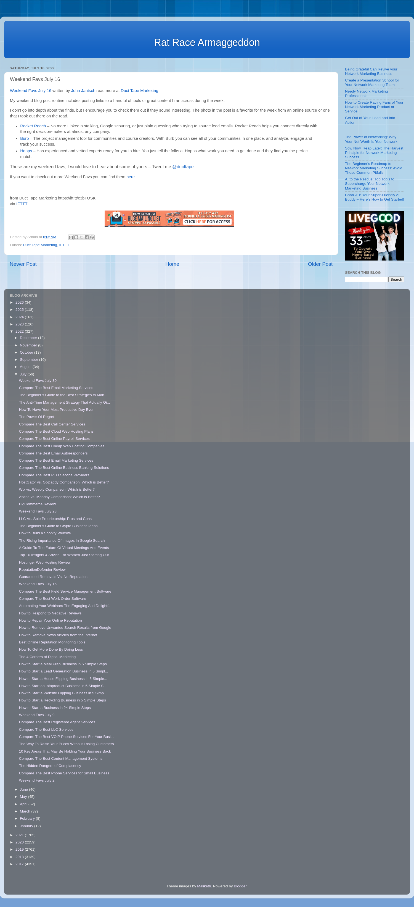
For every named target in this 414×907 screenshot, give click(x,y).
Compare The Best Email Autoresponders (53, 453)
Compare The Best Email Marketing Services (56, 388)
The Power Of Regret (36, 417)
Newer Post (23, 264)
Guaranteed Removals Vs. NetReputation (53, 577)
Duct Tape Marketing (139, 90)
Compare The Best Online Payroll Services (54, 439)
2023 (20, 324)
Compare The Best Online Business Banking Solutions (64, 468)
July (24, 374)
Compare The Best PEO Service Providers (54, 475)
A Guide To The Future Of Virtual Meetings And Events (64, 548)
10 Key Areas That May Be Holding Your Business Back (65, 751)
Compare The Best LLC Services (46, 729)
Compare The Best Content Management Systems (60, 758)
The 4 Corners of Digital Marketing (47, 657)
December (29, 338)
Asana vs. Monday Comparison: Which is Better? (59, 497)
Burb (24, 138)
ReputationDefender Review (42, 569)
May (24, 797)
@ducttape (183, 166)
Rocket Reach (33, 126)
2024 (20, 317)
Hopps (26, 151)
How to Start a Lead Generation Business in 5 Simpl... (63, 671)
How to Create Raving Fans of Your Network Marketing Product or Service (374, 106)
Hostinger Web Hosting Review (45, 562)
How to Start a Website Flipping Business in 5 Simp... (63, 693)
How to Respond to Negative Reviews (50, 613)
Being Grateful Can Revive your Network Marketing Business (371, 71)
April (24, 804)
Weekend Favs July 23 (38, 511)
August (26, 367)
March (25, 811)
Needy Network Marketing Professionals (366, 93)
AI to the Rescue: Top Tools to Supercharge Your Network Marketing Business (369, 183)
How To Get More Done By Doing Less (51, 649)
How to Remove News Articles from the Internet (58, 635)
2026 (20, 302)
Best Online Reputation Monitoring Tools (52, 642)
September (29, 359)
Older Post (320, 264)
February (28, 818)
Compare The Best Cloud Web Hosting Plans (56, 431)
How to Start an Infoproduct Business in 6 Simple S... (63, 686)
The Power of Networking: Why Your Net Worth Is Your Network (371, 139)
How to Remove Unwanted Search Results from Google (65, 627)
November (29, 345)
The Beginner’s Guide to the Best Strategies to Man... (63, 395)
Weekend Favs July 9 (37, 715)
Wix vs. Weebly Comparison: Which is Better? (57, 489)
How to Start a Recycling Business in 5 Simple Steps (62, 700)
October (27, 352)
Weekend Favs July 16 (30, 90)
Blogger (240, 886)
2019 (20, 849)
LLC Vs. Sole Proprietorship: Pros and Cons (55, 519)
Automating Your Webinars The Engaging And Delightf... (65, 606)
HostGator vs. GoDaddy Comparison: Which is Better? (64, 482)
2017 (20, 864)
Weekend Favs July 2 (37, 780)
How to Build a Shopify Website (45, 533)
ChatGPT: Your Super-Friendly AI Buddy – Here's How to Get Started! (374, 197)
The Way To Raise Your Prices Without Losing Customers (66, 744)
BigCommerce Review (37, 504)
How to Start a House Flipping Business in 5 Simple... (63, 679)
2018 (20, 857)
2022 (20, 331)
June (24, 789)
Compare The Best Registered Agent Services (57, 722)
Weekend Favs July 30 (38, 380)
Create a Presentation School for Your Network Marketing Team (372, 82)
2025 (20, 309)
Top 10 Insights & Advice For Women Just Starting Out (64, 555)
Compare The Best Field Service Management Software (65, 591)
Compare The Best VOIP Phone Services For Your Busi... (66, 737)
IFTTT (21, 204)
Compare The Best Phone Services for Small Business (64, 773)
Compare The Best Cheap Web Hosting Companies (61, 446)
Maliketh (204, 886)
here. (131, 177)
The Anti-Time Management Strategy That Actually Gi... (64, 402)
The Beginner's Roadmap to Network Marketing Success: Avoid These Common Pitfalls (373, 168)
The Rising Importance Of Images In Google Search (62, 540)
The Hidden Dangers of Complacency (50, 766)
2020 (20, 842)
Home (172, 264)
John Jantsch (83, 90)
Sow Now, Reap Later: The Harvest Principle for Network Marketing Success (374, 152)
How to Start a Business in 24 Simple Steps (55, 708)
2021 (20, 835)
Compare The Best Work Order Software (52, 598)
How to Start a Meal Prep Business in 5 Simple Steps (63, 664)
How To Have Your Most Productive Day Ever (56, 410)
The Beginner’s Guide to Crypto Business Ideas (58, 526)
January (27, 826)
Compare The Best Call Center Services (52, 424)
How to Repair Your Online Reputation (50, 620)
